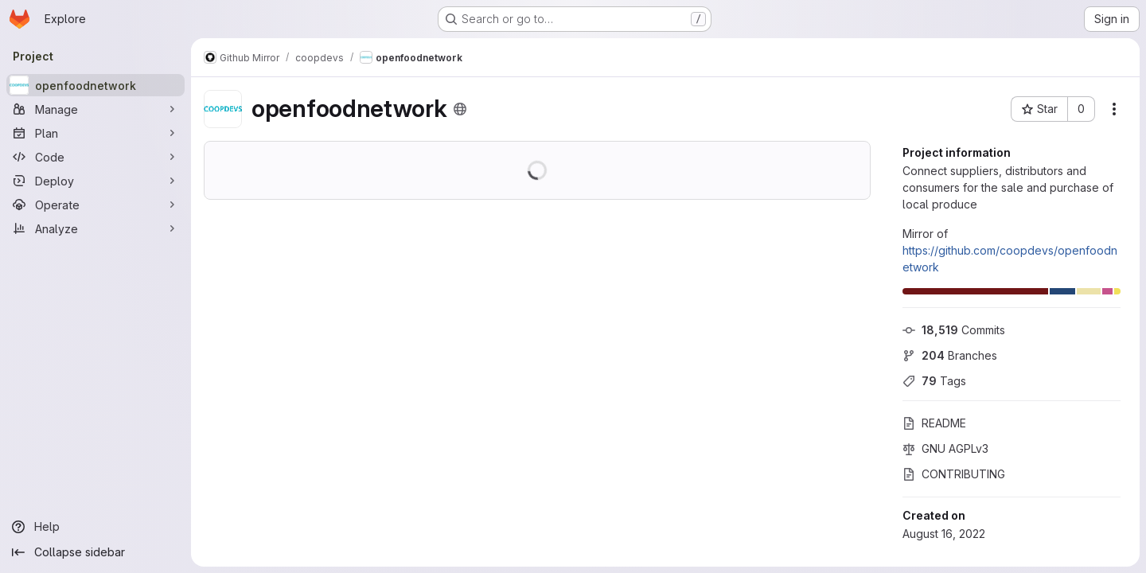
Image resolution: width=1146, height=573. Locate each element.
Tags (934, 381)
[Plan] (95, 133)
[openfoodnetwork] (95, 85)
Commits (953, 330)
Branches (949, 355)
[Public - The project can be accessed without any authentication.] (460, 109)
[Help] (95, 527)
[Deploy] (95, 181)
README (934, 423)
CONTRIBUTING (953, 474)
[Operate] (95, 204)
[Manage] (95, 109)
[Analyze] (95, 228)
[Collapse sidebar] (95, 552)
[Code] (95, 157)
